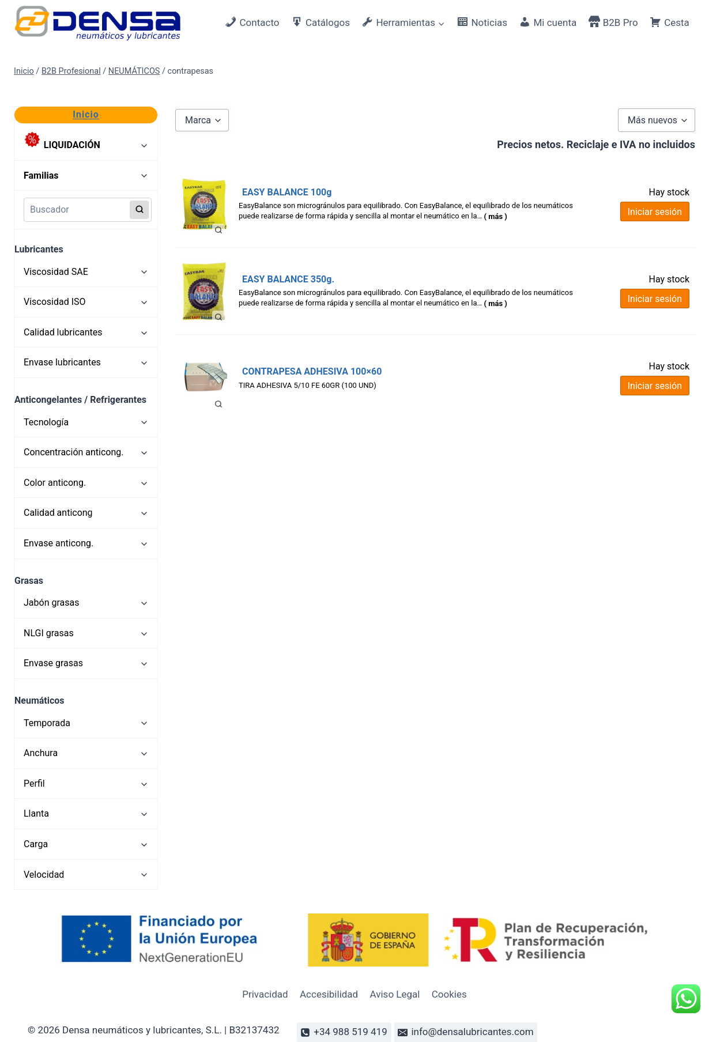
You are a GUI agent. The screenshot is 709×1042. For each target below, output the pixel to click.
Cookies (449, 994)
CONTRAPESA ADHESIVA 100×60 (312, 371)
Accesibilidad (329, 994)
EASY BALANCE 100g (286, 192)
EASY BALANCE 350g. (288, 279)
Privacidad (265, 994)
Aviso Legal (395, 994)
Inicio (86, 114)
